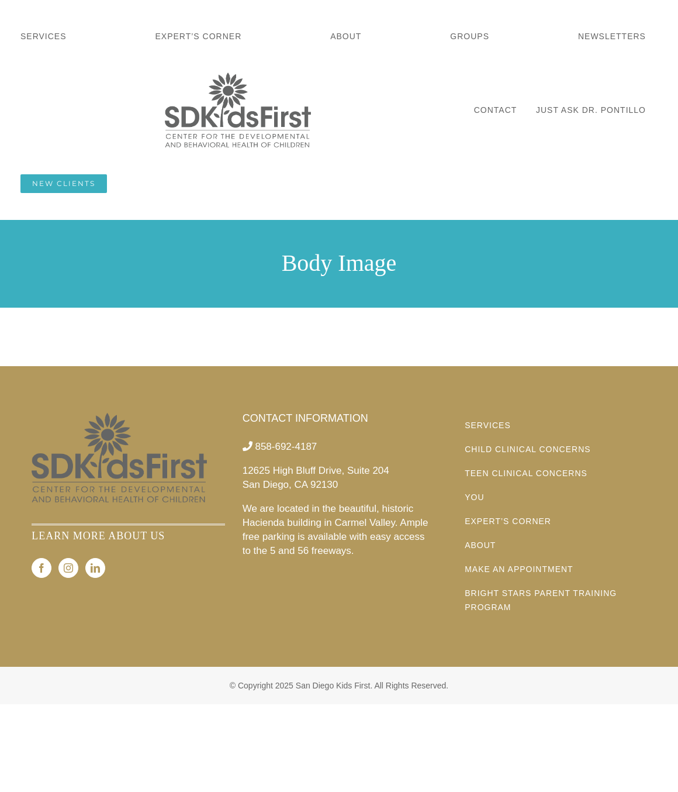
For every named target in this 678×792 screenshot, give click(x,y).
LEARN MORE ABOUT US (98, 536)
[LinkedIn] (95, 568)
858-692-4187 (286, 446)
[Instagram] (68, 568)
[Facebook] (41, 568)
